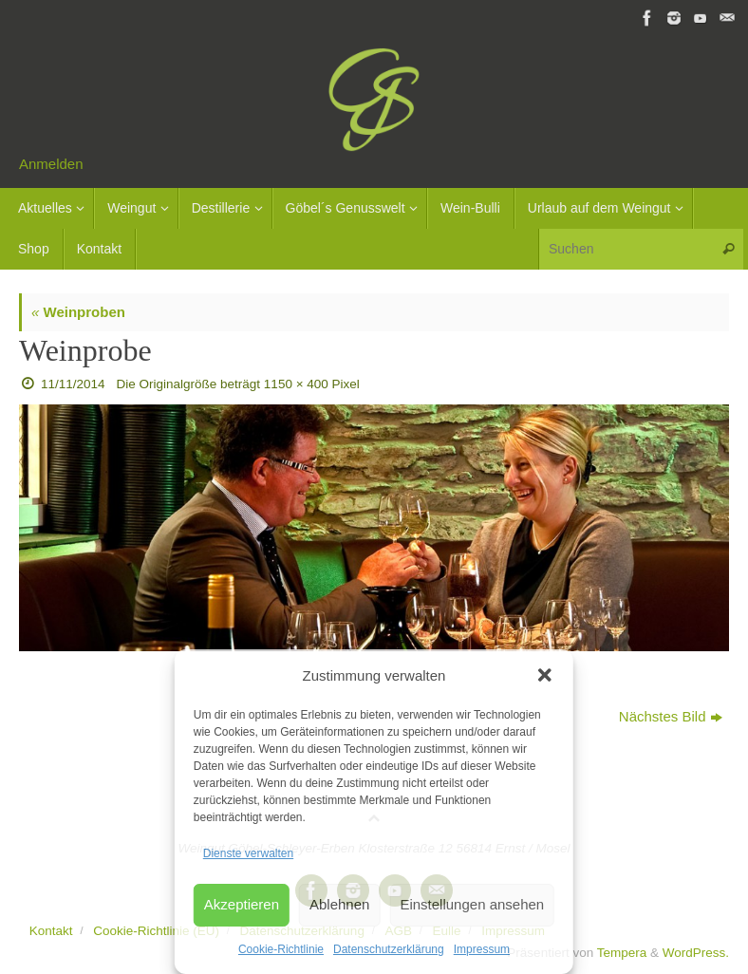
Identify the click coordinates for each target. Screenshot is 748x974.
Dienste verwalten (248, 853)
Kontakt (51, 931)
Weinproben (78, 312)
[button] (544, 674)
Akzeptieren (241, 904)
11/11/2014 (73, 384)
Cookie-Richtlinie (281, 949)
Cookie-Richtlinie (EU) (156, 931)
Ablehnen (339, 904)
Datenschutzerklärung (388, 949)
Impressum (482, 949)
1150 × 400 (296, 384)
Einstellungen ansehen (472, 904)
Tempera (622, 953)
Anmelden (51, 164)
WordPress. (696, 953)
